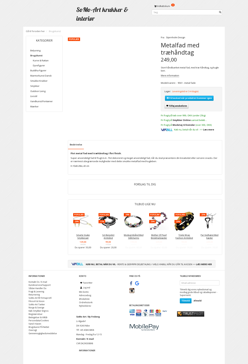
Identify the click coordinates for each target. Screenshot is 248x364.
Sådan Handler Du (37, 288)
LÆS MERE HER (204, 264)
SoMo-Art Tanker (37, 304)
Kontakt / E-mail (85, 338)
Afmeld (198, 300)
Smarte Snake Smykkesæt (83, 236)
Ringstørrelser (36, 314)
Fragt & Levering (36, 291)
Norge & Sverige (36, 307)
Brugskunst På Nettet (39, 327)
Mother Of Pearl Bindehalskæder (159, 236)
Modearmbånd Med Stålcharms (133, 236)
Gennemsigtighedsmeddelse (43, 333)
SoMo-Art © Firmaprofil (40, 297)
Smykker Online (182, 120)
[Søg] (220, 12)
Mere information (170, 75)
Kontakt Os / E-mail (38, 281)
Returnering (34, 294)
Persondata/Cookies (39, 320)
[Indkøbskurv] (187, 6)
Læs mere (208, 129)
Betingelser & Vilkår (38, 317)
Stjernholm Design (175, 37)
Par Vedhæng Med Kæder (209, 236)
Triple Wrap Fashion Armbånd (184, 236)
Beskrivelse (76, 144)
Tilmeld (186, 300)
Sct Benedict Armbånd (108, 236)
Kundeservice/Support (40, 285)
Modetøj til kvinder (184, 124)
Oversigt (33, 330)
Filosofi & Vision (36, 301)
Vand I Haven (35, 323)
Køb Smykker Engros (39, 310)
